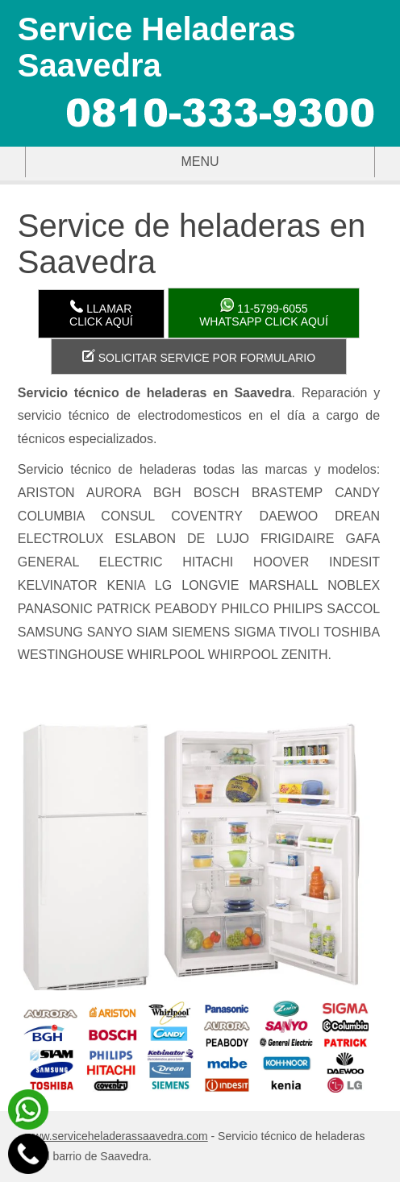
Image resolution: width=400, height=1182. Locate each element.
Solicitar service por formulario (198, 356)
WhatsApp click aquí (263, 313)
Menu (123, 162)
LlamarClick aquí (101, 314)
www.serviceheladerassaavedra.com (116, 1136)
